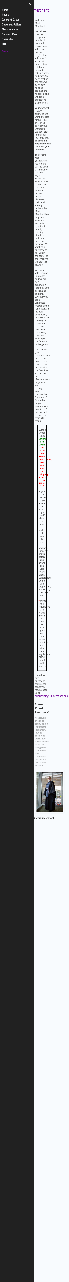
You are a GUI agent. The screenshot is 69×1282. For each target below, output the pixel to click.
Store (5, 51)
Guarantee (8, 39)
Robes (5, 14)
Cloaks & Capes (11, 19)
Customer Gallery (11, 24)
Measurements (10, 29)
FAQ (4, 44)
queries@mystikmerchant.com (51, 696)
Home (5, 9)
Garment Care (9, 34)
